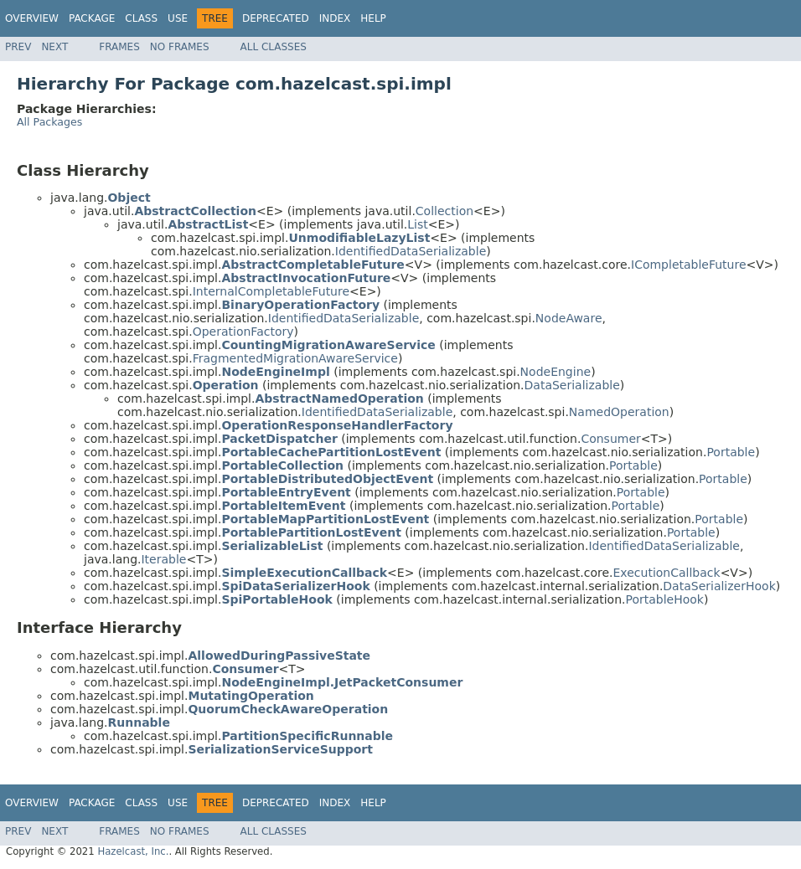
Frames (119, 47)
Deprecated (275, 18)
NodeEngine (556, 371)
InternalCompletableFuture (271, 291)
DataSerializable (572, 385)
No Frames (179, 47)
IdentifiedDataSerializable (410, 251)
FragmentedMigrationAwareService (295, 358)
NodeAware (568, 318)
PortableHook (664, 599)
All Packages (49, 122)
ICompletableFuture (689, 264)
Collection (444, 211)
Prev (18, 47)
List (417, 224)
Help (373, 18)
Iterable (163, 559)
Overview (32, 18)
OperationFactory (243, 331)
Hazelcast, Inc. (132, 851)
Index (335, 18)
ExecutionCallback (667, 572)
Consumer (610, 438)
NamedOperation (619, 412)
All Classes (273, 47)
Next (54, 47)
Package (92, 18)
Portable (730, 452)
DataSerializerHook (719, 586)
